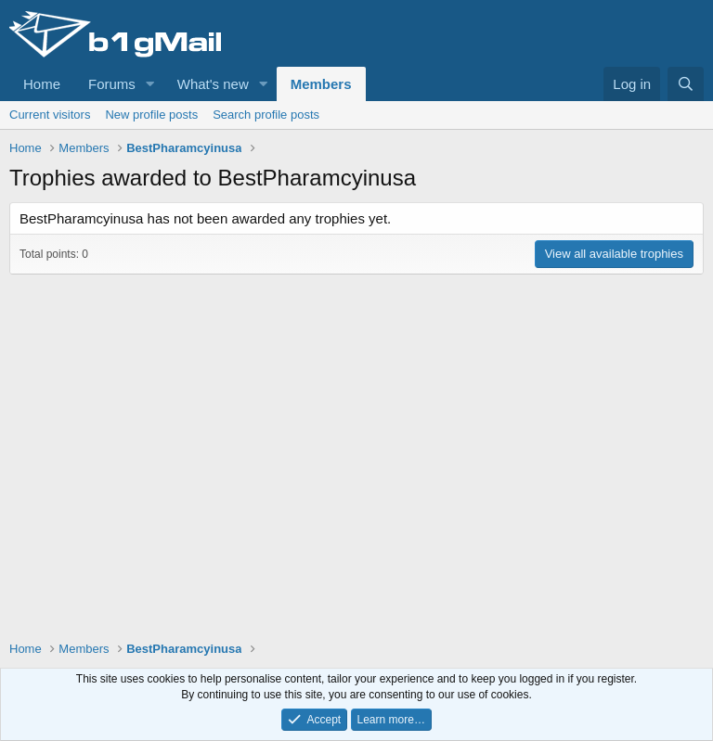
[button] (150, 84)
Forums (112, 84)
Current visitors (49, 114)
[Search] (686, 84)
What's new (213, 84)
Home (41, 84)
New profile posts (151, 114)
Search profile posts (266, 114)
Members (321, 84)
